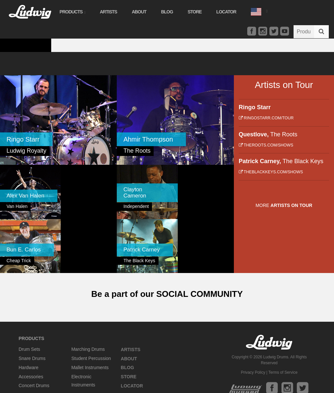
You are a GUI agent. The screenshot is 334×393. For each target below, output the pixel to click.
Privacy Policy (253, 316)
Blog (166, 11)
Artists (107, 11)
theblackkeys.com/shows (271, 172)
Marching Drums (88, 293)
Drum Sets (29, 293)
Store (194, 11)
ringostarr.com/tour (266, 118)
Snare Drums (32, 302)
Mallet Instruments (90, 311)
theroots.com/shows (266, 145)
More (283, 205)
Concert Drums (34, 329)
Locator (226, 11)
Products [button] (71, 11)
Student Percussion (91, 302)
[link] (58, 120)
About (138, 11)
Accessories (31, 320)
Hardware (28, 311)
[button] (258, 11)
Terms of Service (282, 316)
